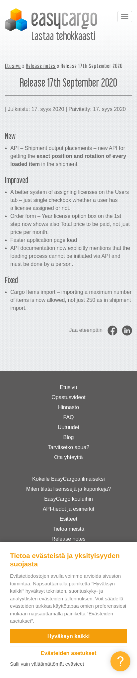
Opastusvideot (68, 397)
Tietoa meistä (68, 529)
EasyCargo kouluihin (68, 499)
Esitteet (68, 519)
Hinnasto (68, 407)
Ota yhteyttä (68, 457)
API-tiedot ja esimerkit (69, 509)
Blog (68, 437)
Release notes (41, 66)
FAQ (68, 417)
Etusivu (13, 66)
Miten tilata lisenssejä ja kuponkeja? (68, 489)
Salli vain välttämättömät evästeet (47, 664)
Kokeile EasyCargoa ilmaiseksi (68, 479)
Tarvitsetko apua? (68, 447)
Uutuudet (68, 427)
